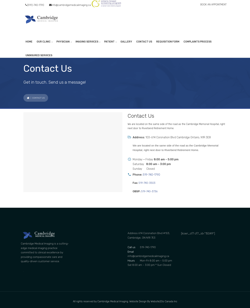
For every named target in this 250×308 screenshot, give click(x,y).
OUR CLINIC (44, 41)
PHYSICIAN (63, 41)
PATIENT (109, 41)
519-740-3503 (146, 182)
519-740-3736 (149, 191)
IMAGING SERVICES (87, 41)
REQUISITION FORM (167, 41)
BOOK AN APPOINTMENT (213, 4)
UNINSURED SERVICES (39, 55)
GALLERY (126, 41)
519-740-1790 (151, 174)
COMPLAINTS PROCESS (197, 41)
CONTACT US (144, 41)
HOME (29, 41)
